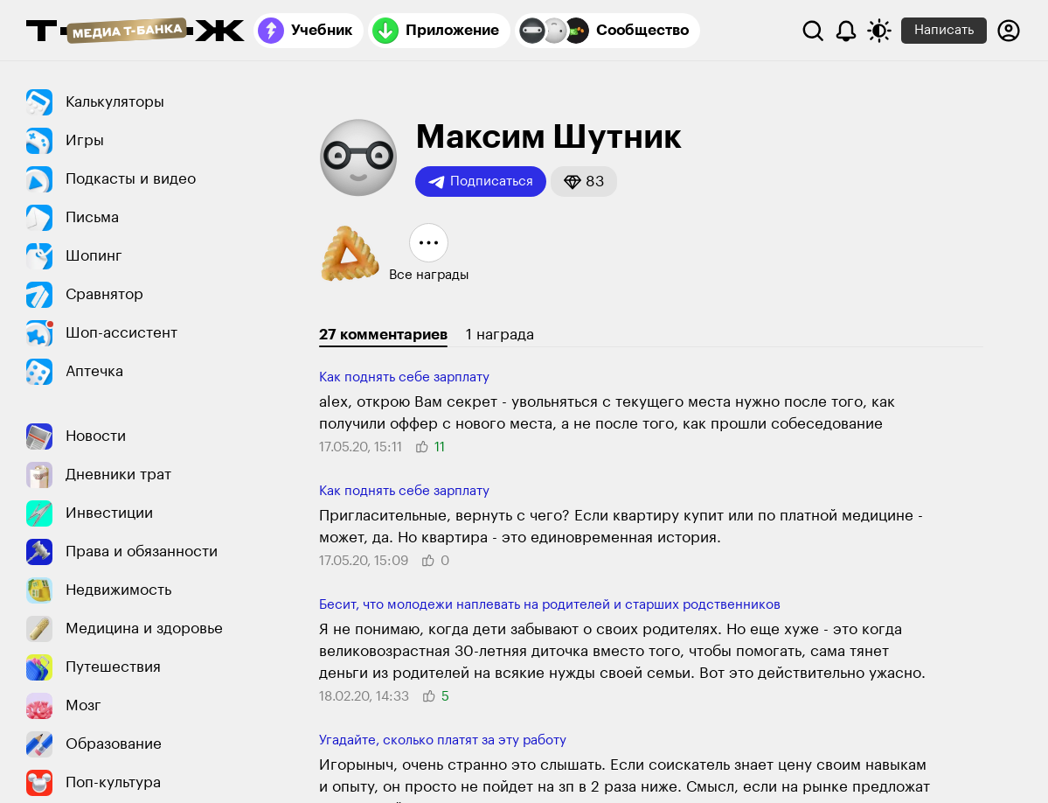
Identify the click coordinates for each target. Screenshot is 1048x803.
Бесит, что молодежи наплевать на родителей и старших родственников (550, 604)
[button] (584, 181)
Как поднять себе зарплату (404, 377)
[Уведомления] (846, 30)
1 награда (500, 334)
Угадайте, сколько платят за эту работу (442, 740)
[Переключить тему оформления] (879, 30)
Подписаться (480, 182)
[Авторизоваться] (1009, 30)
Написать (944, 30)
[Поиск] (813, 30)
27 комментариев (383, 334)
